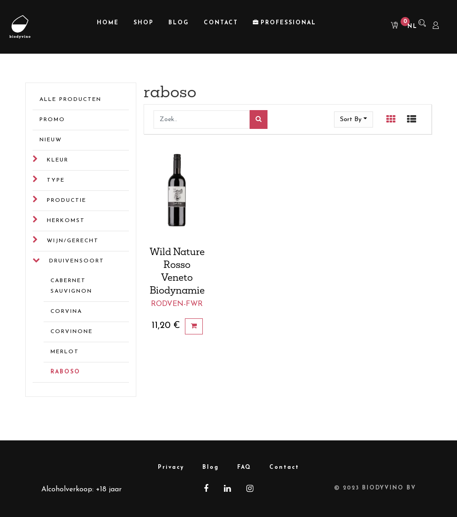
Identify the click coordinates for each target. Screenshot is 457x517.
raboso (65, 372)
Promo (52, 119)
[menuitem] (107, 23)
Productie (66, 200)
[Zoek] (259, 119)
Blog (210, 467)
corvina (66, 311)
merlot (64, 352)
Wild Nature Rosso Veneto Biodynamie (177, 270)
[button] (353, 119)
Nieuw (50, 140)
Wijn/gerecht (73, 241)
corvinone (71, 331)
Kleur (57, 160)
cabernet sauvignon (71, 286)
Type (56, 180)
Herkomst (66, 220)
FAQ (244, 467)
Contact (284, 467)
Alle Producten (70, 99)
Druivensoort (76, 261)
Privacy (171, 467)
